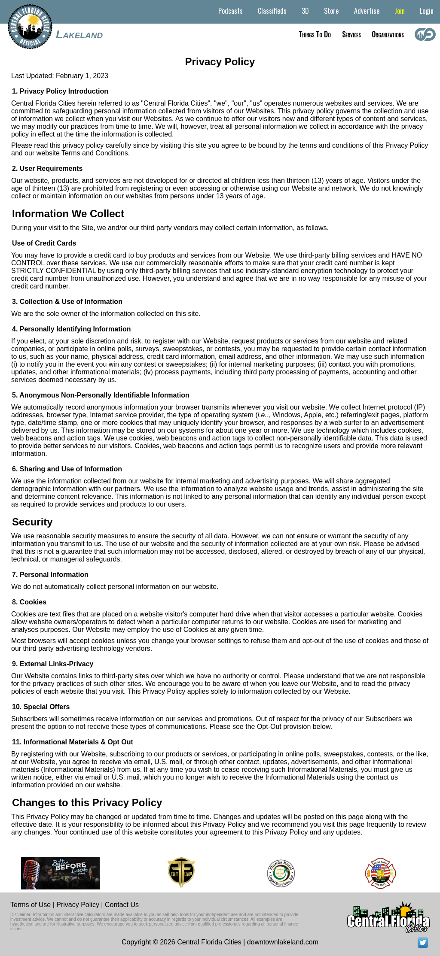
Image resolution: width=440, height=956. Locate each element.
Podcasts (230, 11)
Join (399, 11)
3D (305, 11)
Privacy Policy (77, 904)
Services (351, 34)
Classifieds (272, 11)
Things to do (315, 34)
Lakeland (79, 34)
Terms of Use (30, 904)
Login (427, 11)
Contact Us (122, 904)
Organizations (387, 34)
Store (331, 11)
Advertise (366, 11)
